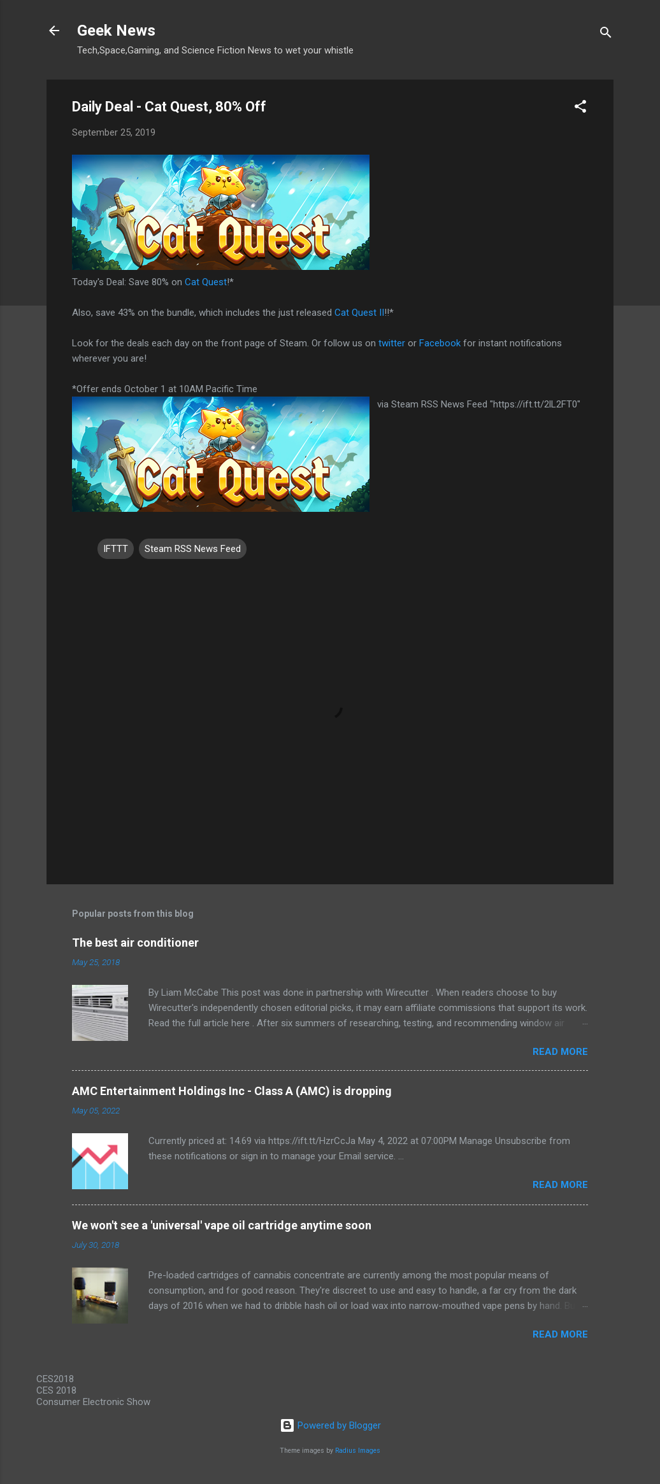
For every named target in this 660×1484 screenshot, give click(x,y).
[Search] (605, 34)
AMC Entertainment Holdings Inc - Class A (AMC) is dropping (232, 1091)
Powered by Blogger (330, 1425)
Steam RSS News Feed (193, 549)
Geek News (116, 30)
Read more (560, 1051)
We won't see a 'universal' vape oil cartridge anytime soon (221, 1225)
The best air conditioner (135, 942)
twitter (391, 343)
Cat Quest (206, 282)
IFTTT (115, 549)
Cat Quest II (359, 312)
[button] (580, 108)
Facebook (440, 343)
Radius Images (357, 1450)
